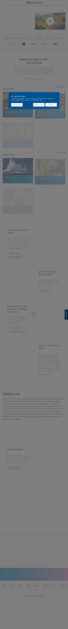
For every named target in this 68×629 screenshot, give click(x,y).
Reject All (51, 104)
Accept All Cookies (39, 104)
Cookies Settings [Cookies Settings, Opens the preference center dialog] (17, 104)
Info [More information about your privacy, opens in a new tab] (41, 100)
